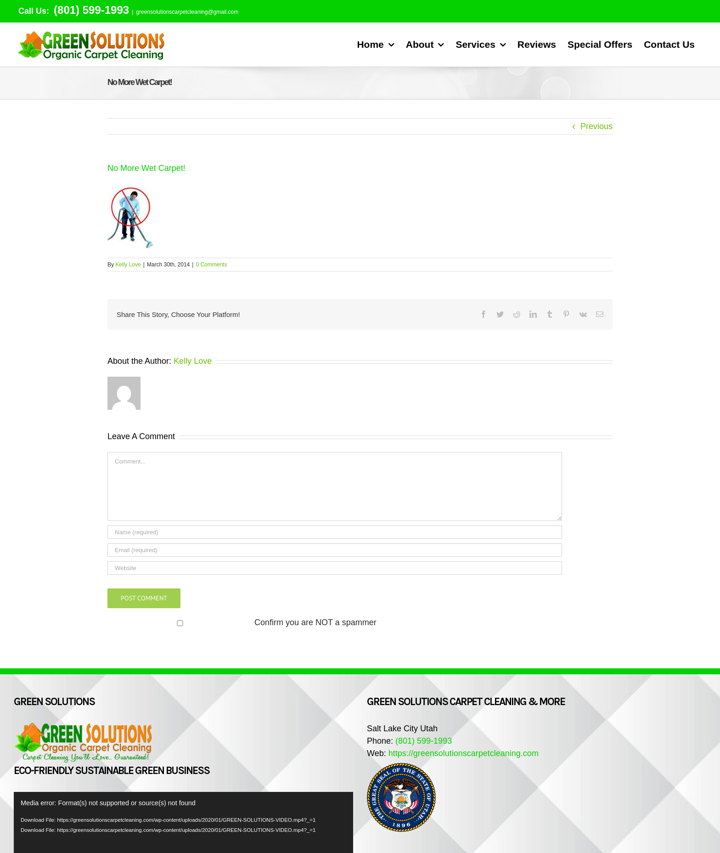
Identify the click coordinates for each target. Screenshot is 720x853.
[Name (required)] (334, 532)
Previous (596, 126)
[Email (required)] (334, 550)
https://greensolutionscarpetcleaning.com (463, 753)
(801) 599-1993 (90, 10)
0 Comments (211, 264)
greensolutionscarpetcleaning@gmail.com (187, 12)
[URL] (334, 568)
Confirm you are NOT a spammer (243, 622)
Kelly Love (128, 264)
